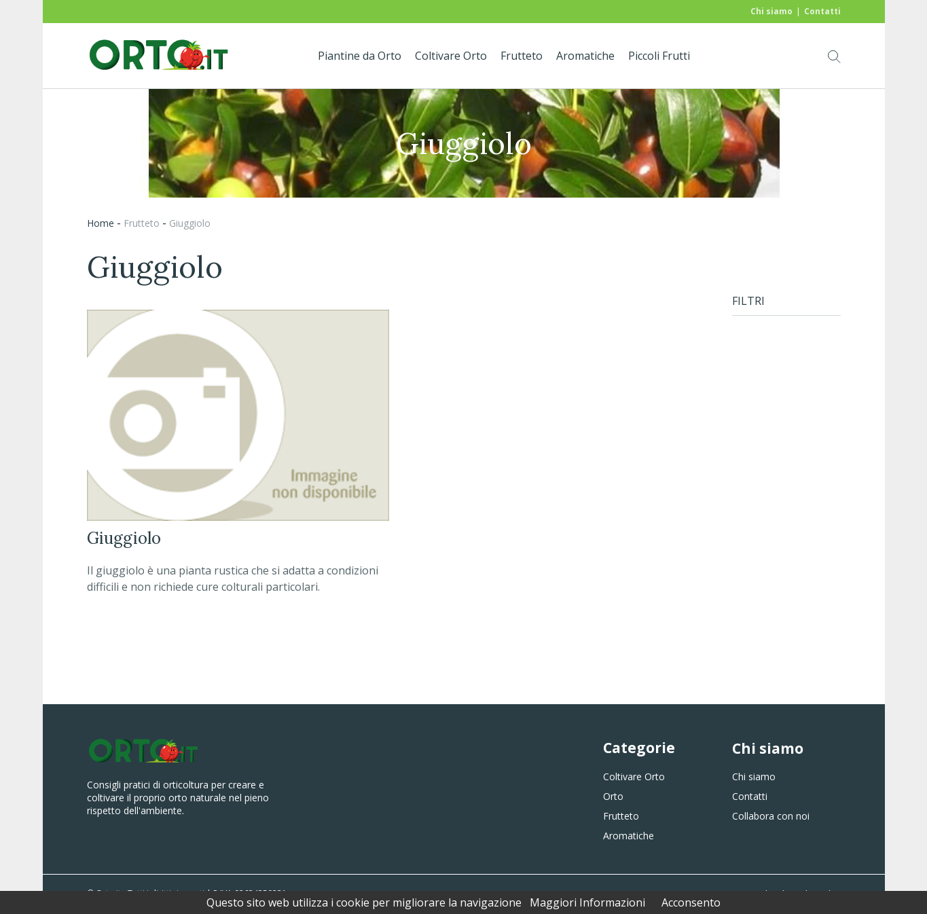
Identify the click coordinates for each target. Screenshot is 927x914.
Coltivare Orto (451, 55)
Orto (613, 796)
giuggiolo (190, 223)
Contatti (822, 11)
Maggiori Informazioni (587, 902)
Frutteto (522, 55)
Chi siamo (771, 11)
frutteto (142, 223)
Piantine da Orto (359, 55)
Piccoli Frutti (659, 55)
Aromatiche (585, 55)
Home (100, 223)
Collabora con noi (771, 815)
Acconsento (691, 902)
